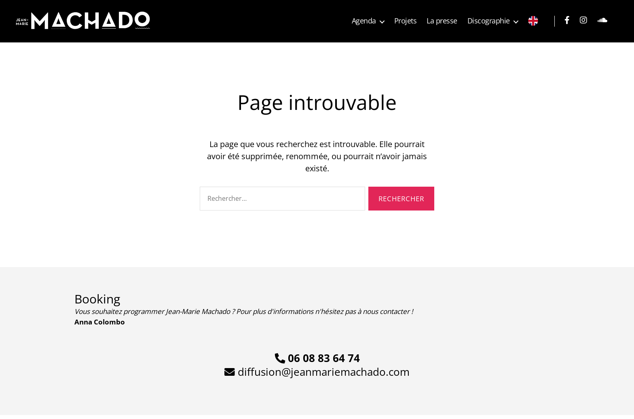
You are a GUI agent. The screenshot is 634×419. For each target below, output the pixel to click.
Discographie (488, 21)
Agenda (364, 21)
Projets (405, 21)
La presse (442, 21)
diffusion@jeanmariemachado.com (317, 372)
